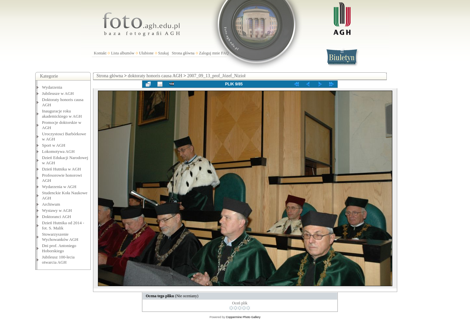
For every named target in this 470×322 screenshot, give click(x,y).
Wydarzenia (52, 87)
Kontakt (100, 53)
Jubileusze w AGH (58, 93)
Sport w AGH (54, 145)
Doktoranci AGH (56, 216)
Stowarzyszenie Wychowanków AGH (60, 237)
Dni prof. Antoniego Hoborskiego (59, 248)
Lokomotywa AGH (58, 151)
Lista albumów (122, 53)
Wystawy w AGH (57, 210)
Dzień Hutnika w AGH (61, 169)
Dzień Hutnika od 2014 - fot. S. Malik (63, 225)
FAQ (224, 53)
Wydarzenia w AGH (59, 186)
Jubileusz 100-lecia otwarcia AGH (58, 260)
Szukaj (163, 53)
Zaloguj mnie (209, 53)
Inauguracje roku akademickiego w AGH (62, 114)
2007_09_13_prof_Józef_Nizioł (216, 75)
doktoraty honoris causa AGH (155, 75)
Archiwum (51, 204)
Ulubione (146, 53)
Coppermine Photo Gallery (243, 317)
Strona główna (183, 53)
